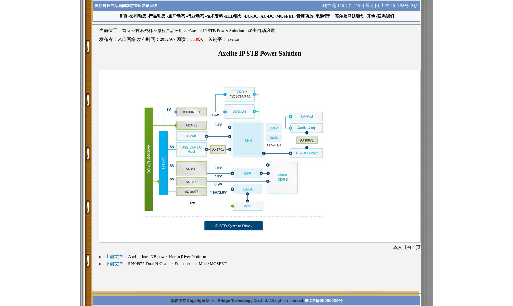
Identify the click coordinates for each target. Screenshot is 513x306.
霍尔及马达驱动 (349, 16)
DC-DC (251, 16)
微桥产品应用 (170, 30)
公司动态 (137, 16)
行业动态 (195, 16)
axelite (233, 39)
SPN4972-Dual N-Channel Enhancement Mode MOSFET (177, 263)
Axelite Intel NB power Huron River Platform (167, 256)
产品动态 (157, 16)
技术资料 (214, 16)
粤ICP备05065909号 (323, 300)
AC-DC (267, 16)
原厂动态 (176, 16)
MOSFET (285, 16)
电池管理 (323, 16)
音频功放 (304, 16)
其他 (371, 16)
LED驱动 (233, 16)
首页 (126, 30)
